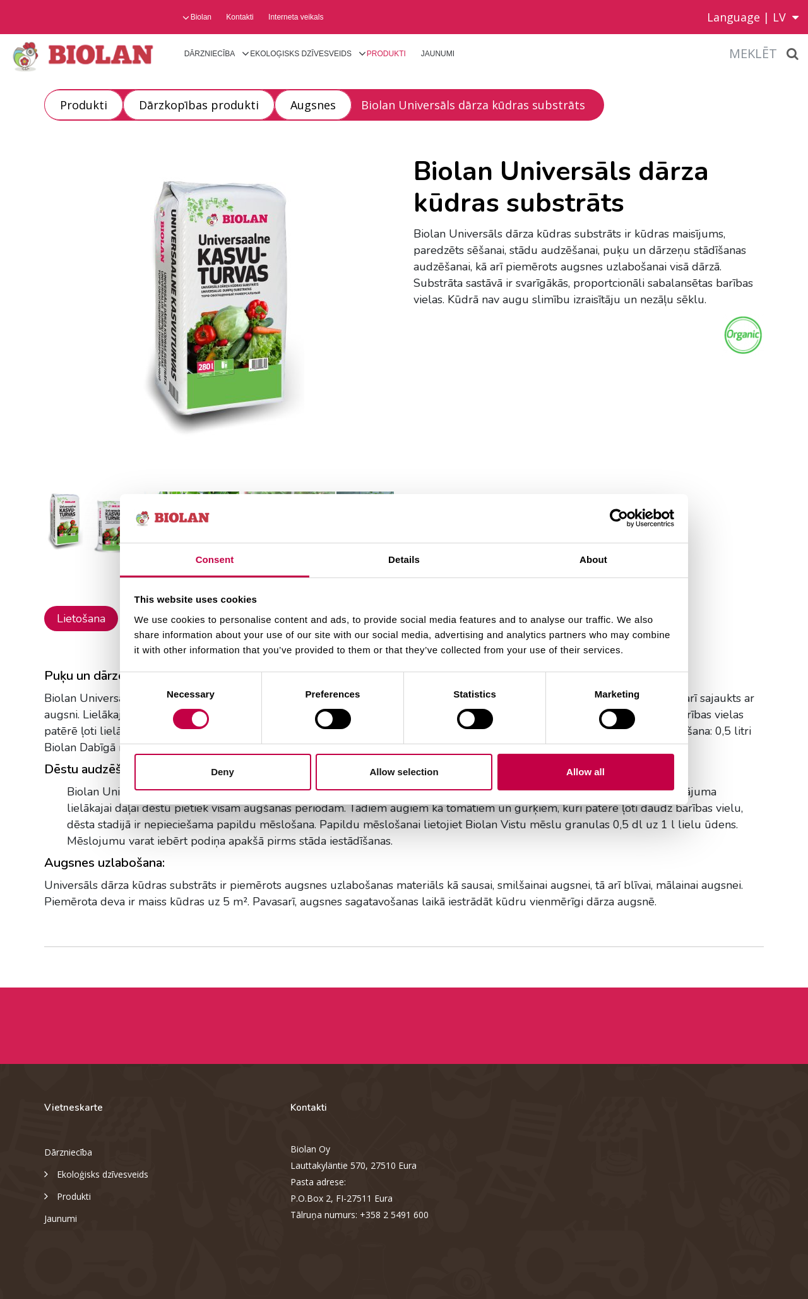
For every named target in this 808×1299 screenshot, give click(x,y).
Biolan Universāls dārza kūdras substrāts (473, 104)
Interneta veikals (295, 17)
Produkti (386, 53)
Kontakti (239, 17)
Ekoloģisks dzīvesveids (301, 53)
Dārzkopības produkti (199, 104)
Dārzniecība (209, 53)
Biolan (201, 17)
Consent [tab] (215, 559)
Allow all (585, 771)
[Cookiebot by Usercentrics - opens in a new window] (619, 518)
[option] (219, 314)
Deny (222, 771)
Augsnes (313, 104)
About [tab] (593, 559)
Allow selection (403, 771)
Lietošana (81, 618)
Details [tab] (404, 559)
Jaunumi (437, 53)
